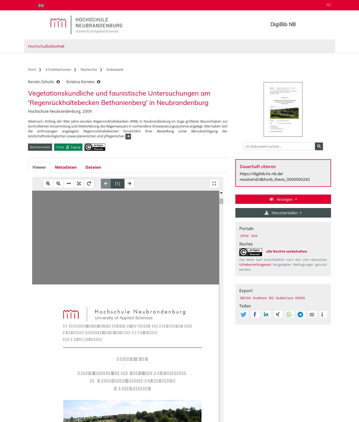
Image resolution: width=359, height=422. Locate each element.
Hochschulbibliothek (46, 46)
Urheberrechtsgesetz (255, 264)
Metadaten (66, 167)
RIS (271, 298)
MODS (300, 298)
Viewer (39, 167)
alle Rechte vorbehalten (286, 251)
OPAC (244, 235)
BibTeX (245, 298)
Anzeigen (281, 199)
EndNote (260, 298)
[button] (243, 314)
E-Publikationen (58, 69)
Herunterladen (282, 212)
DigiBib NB (283, 24)
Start (32, 69)
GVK (254, 235)
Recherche (89, 69)
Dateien (93, 167)
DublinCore (284, 298)
